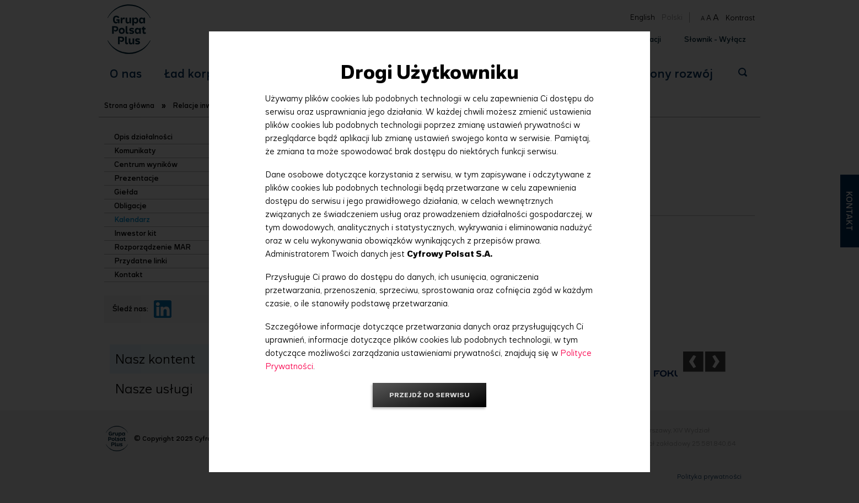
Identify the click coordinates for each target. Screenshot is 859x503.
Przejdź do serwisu (429, 394)
